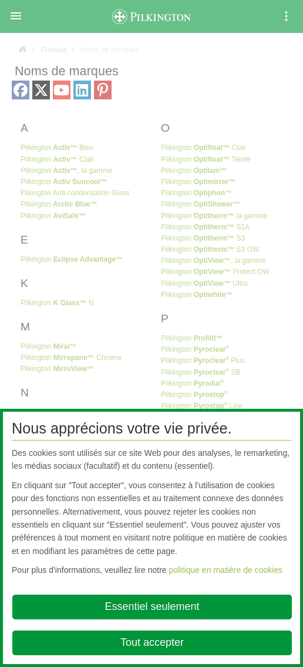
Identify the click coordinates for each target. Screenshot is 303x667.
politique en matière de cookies (226, 570)
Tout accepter (152, 642)
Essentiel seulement (152, 606)
